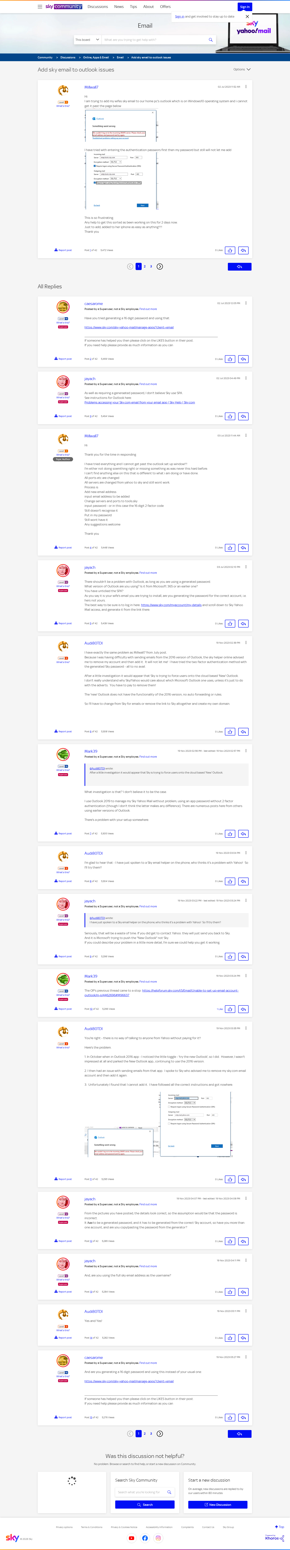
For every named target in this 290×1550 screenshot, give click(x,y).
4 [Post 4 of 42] (90, 547)
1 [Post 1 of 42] (90, 250)
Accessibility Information (159, 1527)
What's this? (63, 106)
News (119, 6)
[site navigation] (40, 6)
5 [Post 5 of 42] (90, 623)
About (148, 6)
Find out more (148, 309)
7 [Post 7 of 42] (90, 833)
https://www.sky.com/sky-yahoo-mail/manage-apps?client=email (129, 327)
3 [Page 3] (151, 266)
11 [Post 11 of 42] (91, 1179)
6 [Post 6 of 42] (90, 731)
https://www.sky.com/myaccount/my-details (171, 605)
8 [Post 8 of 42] (90, 881)
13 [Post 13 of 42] (91, 1291)
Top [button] (281, 1527)
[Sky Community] (64, 6)
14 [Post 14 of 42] (91, 1337)
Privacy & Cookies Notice (124, 1527)
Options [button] (239, 69)
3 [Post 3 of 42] (90, 416)
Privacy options (64, 1527)
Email (145, 25)
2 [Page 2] (145, 266)
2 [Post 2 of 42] (90, 358)
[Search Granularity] (88, 39)
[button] (246, 86)
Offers (165, 6)
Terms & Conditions (91, 1527)
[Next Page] (159, 266)
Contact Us (208, 1527)
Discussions (98, 6)
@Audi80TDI (97, 768)
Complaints (187, 1527)
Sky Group (228, 1527)
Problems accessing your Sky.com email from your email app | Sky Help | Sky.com (140, 402)
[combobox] (153, 39)
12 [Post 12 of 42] (91, 1241)
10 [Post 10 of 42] (91, 1009)
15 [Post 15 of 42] (91, 1417)
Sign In (245, 7)
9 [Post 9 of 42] (90, 956)
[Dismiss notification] (247, 17)
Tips (133, 6)
